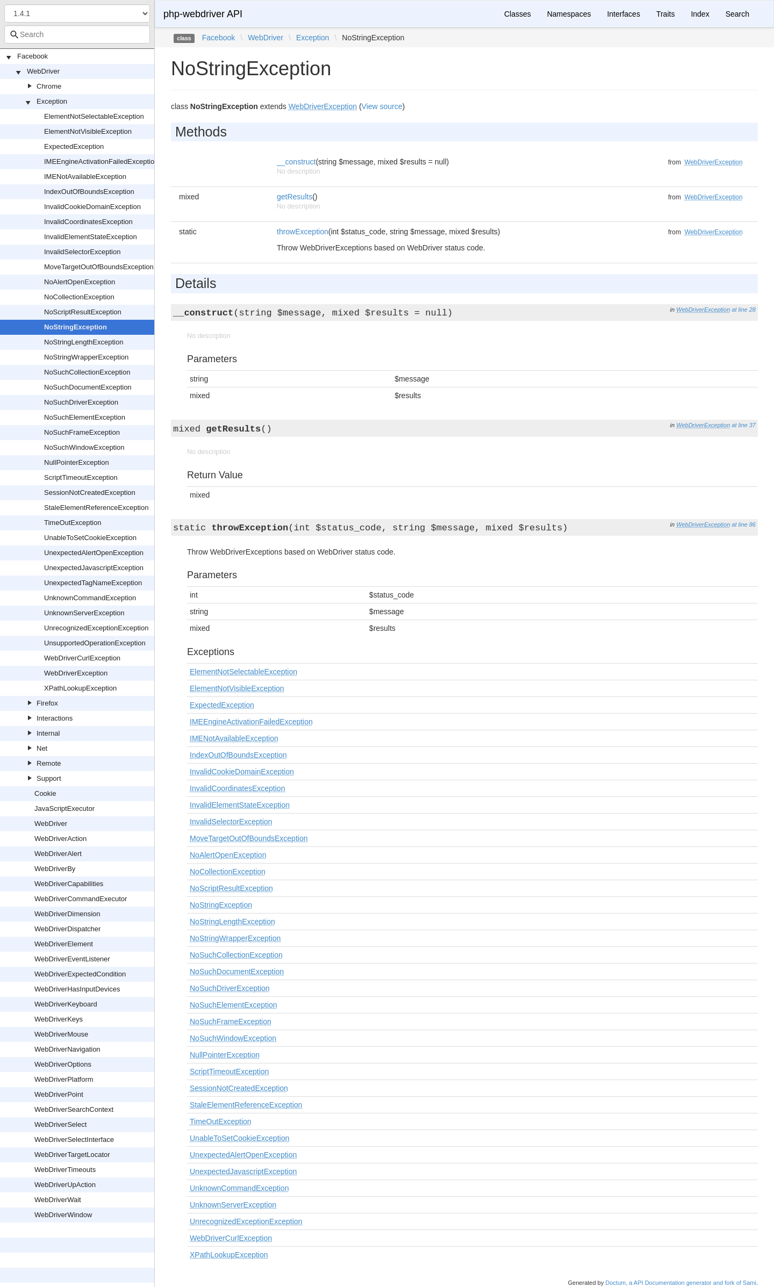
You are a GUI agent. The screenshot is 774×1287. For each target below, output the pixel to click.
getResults (294, 196)
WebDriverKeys (58, 1019)
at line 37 (744, 425)
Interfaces (623, 14)
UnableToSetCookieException (90, 538)
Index (700, 14)
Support (49, 778)
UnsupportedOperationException (95, 643)
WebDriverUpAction (65, 1185)
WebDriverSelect (60, 1124)
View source (382, 106)
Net (42, 748)
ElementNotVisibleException (88, 131)
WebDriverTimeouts (65, 1170)
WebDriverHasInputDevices (77, 989)
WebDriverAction (60, 839)
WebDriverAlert (58, 854)
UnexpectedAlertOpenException (94, 553)
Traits (665, 14)
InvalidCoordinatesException (88, 222)
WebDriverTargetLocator (72, 1155)
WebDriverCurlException (82, 658)
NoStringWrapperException (86, 357)
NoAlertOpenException (79, 282)
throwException (302, 231)
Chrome (49, 86)
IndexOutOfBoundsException (89, 192)
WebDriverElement (63, 944)
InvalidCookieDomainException (92, 207)
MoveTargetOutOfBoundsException (99, 267)
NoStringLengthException (83, 342)
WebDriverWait (57, 1200)
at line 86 (744, 524)
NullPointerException (76, 462)
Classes (517, 14)
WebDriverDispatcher (67, 929)
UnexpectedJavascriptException (94, 568)
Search (737, 14)
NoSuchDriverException (81, 402)
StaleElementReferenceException (96, 508)
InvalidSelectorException (82, 252)
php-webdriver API (202, 14)
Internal (48, 733)
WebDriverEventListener (72, 959)
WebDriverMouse (61, 1034)
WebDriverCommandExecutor (80, 899)
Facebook (32, 56)
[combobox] (77, 34)
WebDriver (43, 71)
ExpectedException (74, 146)
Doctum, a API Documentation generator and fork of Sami (680, 1282)
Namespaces (569, 14)
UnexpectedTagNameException (93, 583)
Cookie (45, 793)
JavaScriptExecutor (64, 808)
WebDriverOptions (62, 1064)
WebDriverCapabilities (68, 884)
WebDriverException (76, 673)
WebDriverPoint (58, 1094)
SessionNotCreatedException (89, 492)
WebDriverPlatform (64, 1079)
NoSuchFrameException (82, 432)
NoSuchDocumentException (88, 387)
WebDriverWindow (63, 1215)
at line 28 (744, 309)
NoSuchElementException (84, 417)
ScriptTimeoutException (81, 477)
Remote (49, 763)
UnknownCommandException (90, 598)
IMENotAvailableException (85, 176)
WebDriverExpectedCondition (80, 974)
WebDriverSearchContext (73, 1109)
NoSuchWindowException (84, 447)
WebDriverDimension (67, 914)
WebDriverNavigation (67, 1049)
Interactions (55, 718)
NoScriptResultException (82, 312)
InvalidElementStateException (90, 237)
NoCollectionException (79, 297)
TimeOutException (72, 523)
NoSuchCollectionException (87, 372)
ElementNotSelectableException (94, 116)
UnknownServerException (84, 613)
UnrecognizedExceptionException (96, 628)
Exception (52, 101)
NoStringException (75, 327)
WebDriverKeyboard (65, 1004)
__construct (296, 161)
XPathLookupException (80, 688)
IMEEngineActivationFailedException (101, 161)
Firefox (47, 703)
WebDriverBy (54, 869)
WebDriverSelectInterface (74, 1139)
